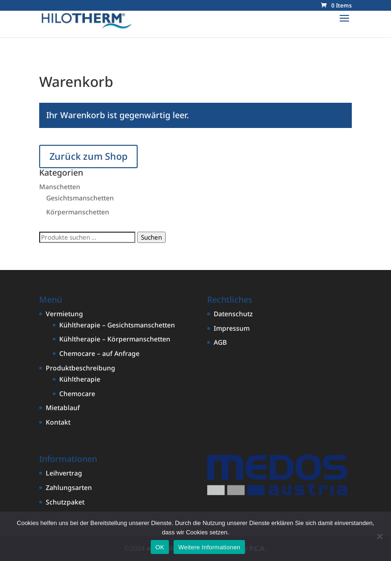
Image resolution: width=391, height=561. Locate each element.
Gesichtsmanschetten (80, 197)
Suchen (151, 237)
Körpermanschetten (77, 211)
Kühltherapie (79, 379)
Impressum (232, 328)
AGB (220, 342)
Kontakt (58, 422)
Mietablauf (63, 407)
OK (159, 547)
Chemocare (77, 393)
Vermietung (64, 313)
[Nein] (379, 536)
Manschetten (59, 186)
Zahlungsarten (69, 487)
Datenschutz (233, 313)
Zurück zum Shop (88, 156)
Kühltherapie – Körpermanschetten (114, 338)
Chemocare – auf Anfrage (99, 353)
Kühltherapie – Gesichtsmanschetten (117, 324)
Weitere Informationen (209, 547)
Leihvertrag (64, 473)
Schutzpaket (65, 501)
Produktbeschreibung (80, 367)
